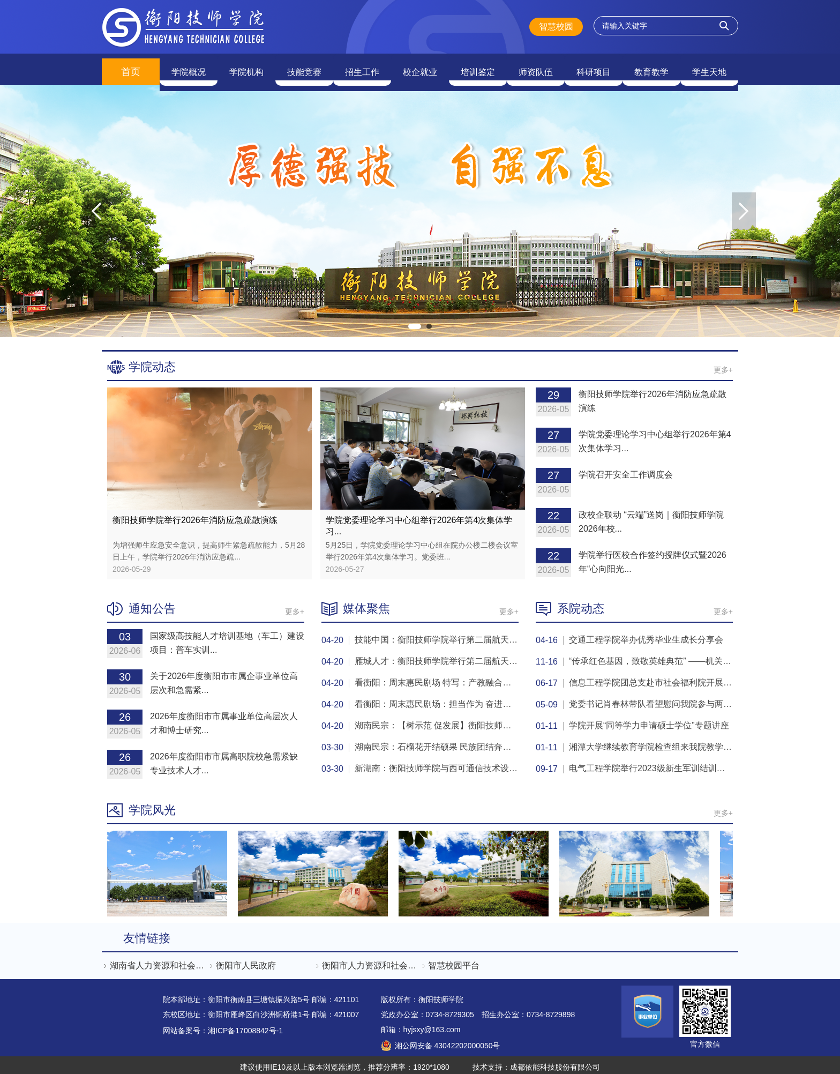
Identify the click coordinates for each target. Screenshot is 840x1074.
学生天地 (709, 67)
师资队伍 (535, 67)
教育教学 (651, 67)
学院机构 (246, 67)
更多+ (723, 365)
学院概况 (188, 67)
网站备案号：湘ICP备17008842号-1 (223, 1025)
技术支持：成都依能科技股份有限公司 (536, 1062)
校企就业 (420, 67)
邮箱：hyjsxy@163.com (421, 1024)
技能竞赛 (304, 67)
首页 (130, 67)
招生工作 (362, 67)
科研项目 (593, 67)
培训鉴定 (478, 67)
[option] (420, 206)
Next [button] (744, 206)
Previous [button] (96, 206)
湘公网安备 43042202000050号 (447, 1040)
